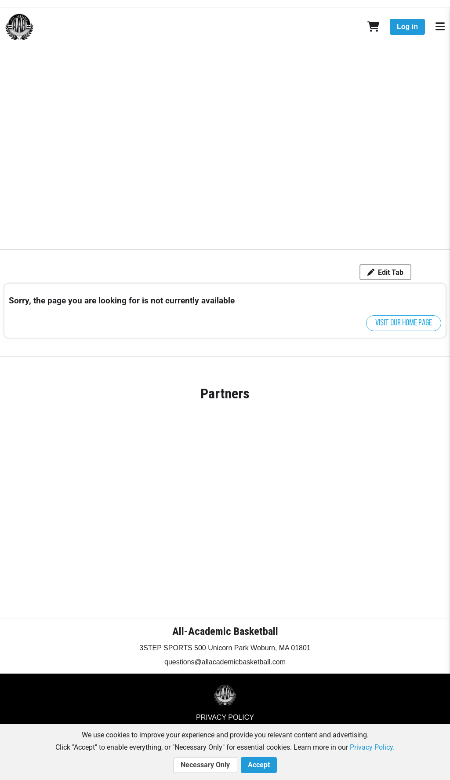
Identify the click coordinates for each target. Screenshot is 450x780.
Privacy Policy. (372, 747)
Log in (407, 26)
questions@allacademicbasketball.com (225, 662)
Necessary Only (205, 765)
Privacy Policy (225, 717)
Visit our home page (403, 323)
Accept (259, 765)
